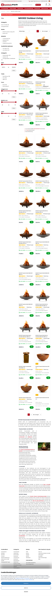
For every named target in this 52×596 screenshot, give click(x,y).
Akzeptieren (26, 583)
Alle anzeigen (45, 31)
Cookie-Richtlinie (29, 579)
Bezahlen (3, 554)
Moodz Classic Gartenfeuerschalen (38, 496)
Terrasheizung (16, 557)
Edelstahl (30, 436)
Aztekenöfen (16, 553)
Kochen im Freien (17, 563)
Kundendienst (22, 535)
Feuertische (16, 559)
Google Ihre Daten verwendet (22, 578)
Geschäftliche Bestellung (30, 562)
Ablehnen (26, 588)
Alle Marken (28, 557)
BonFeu (27, 553)
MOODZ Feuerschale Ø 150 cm (42, 181)
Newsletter (40, 556)
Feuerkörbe (16, 556)
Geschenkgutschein (30, 564)
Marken (8, 11)
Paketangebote (17, 567)
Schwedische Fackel (17, 565)
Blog (39, 559)
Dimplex (27, 554)
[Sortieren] (24, 31)
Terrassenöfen (16, 551)
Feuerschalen (16, 554)
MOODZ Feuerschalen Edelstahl (26, 113)
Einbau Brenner (16, 560)
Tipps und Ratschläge (42, 557)
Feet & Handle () (5, 24)
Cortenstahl (22, 436)
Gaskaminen (16, 562)
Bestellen (3, 553)
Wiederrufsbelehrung (5, 557)
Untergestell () (4, 26)
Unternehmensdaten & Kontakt (44, 553)
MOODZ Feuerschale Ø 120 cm (25, 181)
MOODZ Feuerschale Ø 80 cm (42, 151)
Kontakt (2, 560)
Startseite (3, 11)
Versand (2, 556)
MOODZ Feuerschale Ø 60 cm (25, 151)
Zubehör (15, 566)
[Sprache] (50, 1)
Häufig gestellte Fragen (5, 562)
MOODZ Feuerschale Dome (25, 397)
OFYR (27, 551)
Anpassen (26, 591)
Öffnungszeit (40, 554)
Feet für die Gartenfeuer (38, 500)
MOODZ (27, 556)
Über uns (40, 551)
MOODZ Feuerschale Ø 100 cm (25, 82)
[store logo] (9, 5)
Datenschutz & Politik (5, 559)
